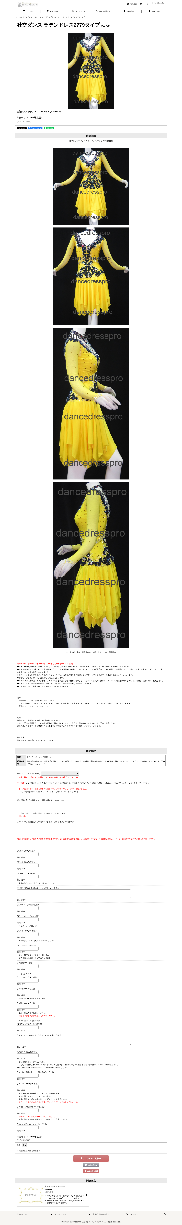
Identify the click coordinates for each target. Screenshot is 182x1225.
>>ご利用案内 (110, 652)
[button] (132, 4)
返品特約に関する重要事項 (28, 1151)
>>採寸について (34, 740)
